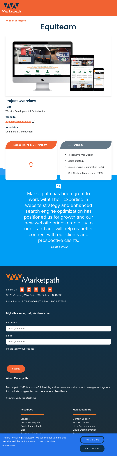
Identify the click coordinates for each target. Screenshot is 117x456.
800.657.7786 (58, 301)
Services (25, 418)
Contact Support (81, 418)
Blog (23, 429)
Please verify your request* (20, 348)
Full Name (11, 322)
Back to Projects (16, 20)
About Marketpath (30, 422)
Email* (9, 335)
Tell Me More (92, 439)
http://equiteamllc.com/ (18, 121)
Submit (16, 368)
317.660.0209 (29, 301)
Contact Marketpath (31, 426)
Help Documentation (84, 426)
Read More (61, 391)
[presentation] (29, 357)
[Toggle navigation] (113, 7)
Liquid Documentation (84, 429)
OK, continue (92, 448)
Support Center (81, 422)
